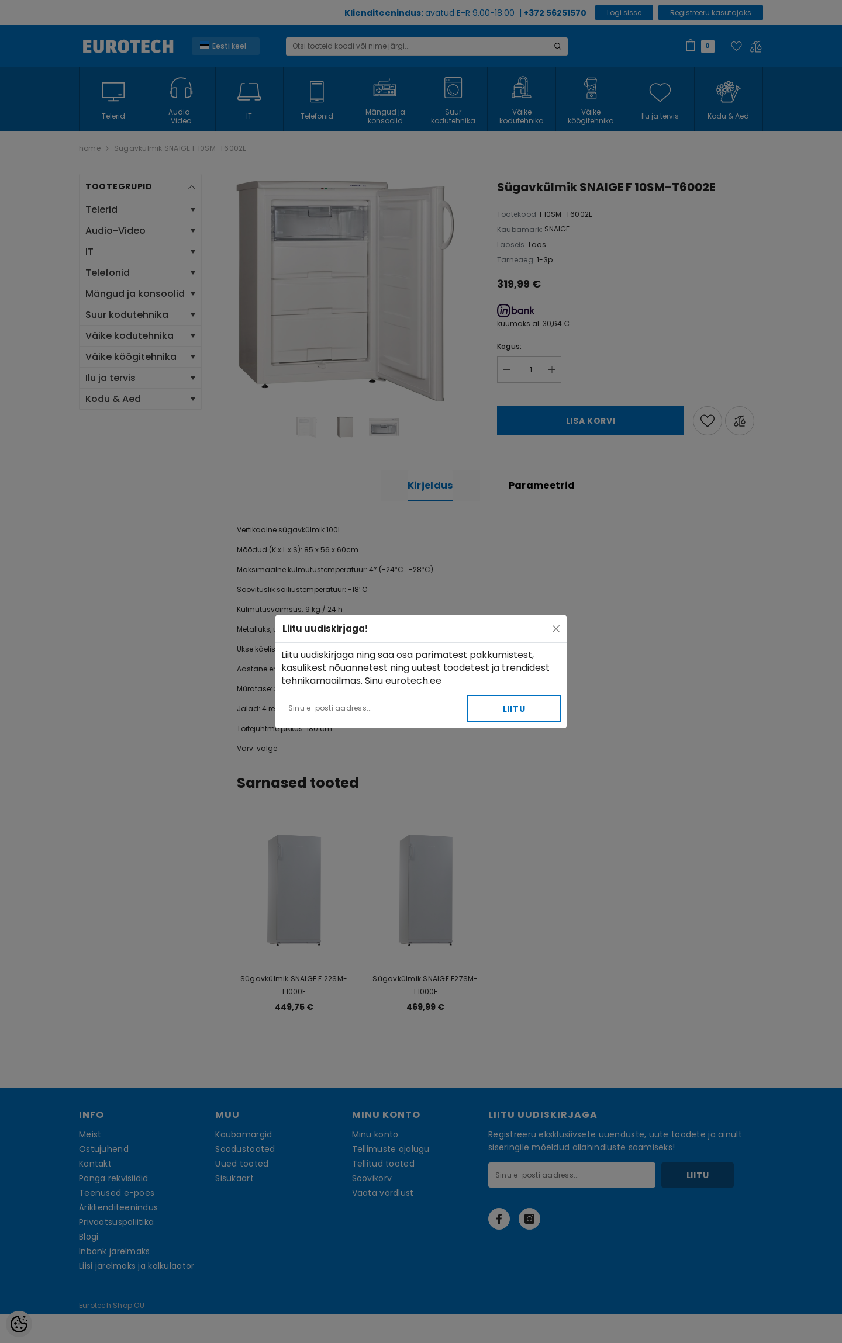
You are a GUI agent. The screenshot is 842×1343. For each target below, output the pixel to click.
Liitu (514, 709)
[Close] (556, 629)
